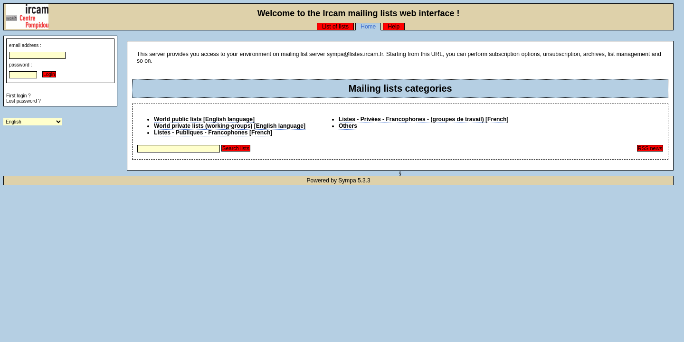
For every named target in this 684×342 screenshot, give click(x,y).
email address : (25, 45)
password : (20, 64)
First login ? (18, 95)
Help (394, 26)
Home (368, 26)
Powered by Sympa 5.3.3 (338, 180)
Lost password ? (23, 101)
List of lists (335, 26)
